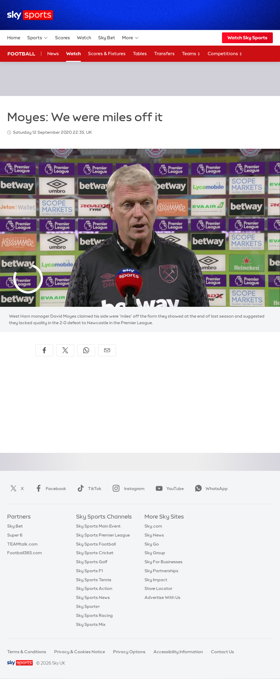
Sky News (154, 535)
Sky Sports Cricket (94, 553)
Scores (62, 37)
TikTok (88, 488)
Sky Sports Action (94, 588)
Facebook (49, 488)
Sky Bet (106, 37)
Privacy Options (129, 652)
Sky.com (153, 526)
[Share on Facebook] (44, 350)
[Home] (30, 15)
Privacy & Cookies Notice (79, 652)
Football (21, 53)
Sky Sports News (93, 597)
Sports (37, 37)
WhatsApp (210, 488)
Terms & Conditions (26, 652)
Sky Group (154, 553)
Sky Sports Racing (94, 615)
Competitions (225, 53)
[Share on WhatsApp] (86, 350)
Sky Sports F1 (89, 571)
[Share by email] (107, 350)
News (53, 53)
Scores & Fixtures (107, 53)
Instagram (127, 488)
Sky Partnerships (161, 571)
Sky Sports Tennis (93, 580)
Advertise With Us (162, 597)
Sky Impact (155, 580)
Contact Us (222, 652)
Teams (191, 53)
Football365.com (24, 553)
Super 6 (14, 535)
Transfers (164, 53)
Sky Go (151, 544)
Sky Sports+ (88, 606)
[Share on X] (65, 350)
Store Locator (158, 588)
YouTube (168, 488)
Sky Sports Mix (91, 624)
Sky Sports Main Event (98, 526)
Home (13, 37)
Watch (84, 37)
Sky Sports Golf (91, 562)
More (130, 37)
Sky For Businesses (163, 562)
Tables (140, 53)
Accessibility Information (178, 652)
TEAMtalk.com (22, 544)
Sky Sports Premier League (103, 535)
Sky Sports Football (96, 544)
